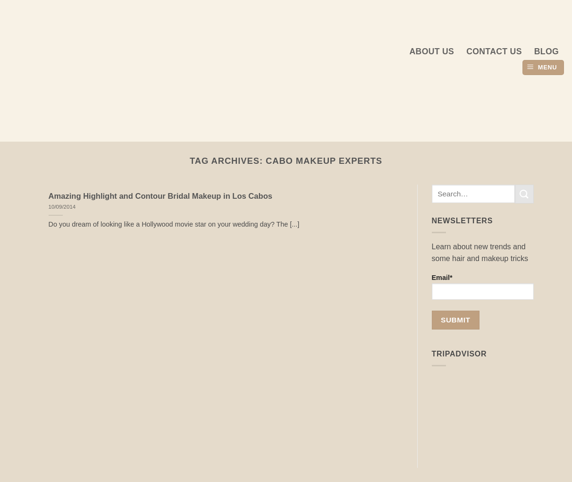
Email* (483, 287)
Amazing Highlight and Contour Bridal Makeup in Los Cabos (160, 196)
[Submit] (524, 194)
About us (432, 51)
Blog (546, 51)
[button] (543, 68)
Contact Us (494, 51)
